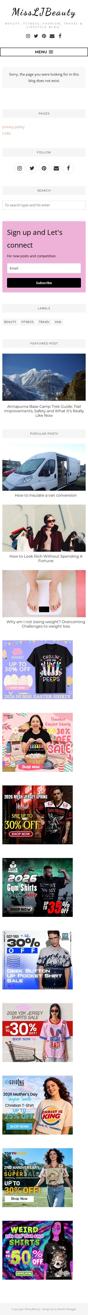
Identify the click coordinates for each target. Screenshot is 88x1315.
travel (44, 322)
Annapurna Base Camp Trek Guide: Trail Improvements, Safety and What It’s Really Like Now (44, 411)
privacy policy (13, 126)
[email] (44, 268)
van (58, 322)
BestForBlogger (67, 1309)
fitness (27, 322)
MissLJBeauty (44, 12)
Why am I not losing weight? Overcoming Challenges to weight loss (46, 624)
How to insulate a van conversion (46, 495)
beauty (10, 322)
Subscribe (44, 283)
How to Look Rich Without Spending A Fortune (45, 558)
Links (6, 133)
